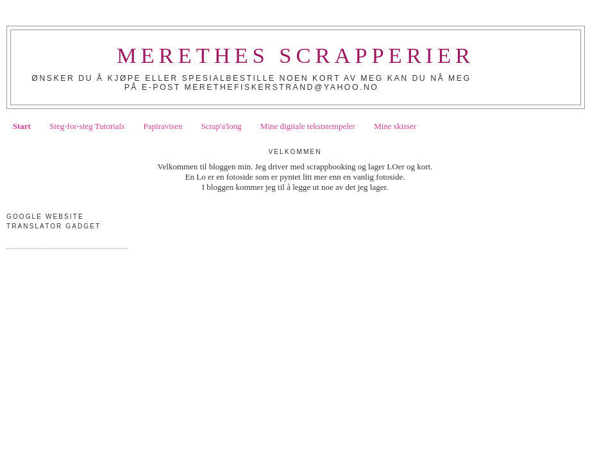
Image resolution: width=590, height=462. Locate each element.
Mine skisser (395, 126)
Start (22, 126)
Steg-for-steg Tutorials (86, 126)
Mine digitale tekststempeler (307, 126)
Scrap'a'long (221, 126)
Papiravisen (163, 126)
